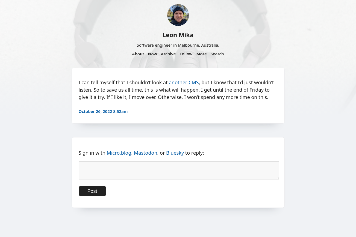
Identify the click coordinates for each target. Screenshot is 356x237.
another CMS (184, 82)
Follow (186, 53)
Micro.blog (119, 152)
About (138, 53)
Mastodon (145, 152)
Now (152, 53)
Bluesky (175, 152)
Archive (168, 53)
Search (217, 53)
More (201, 53)
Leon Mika (178, 35)
